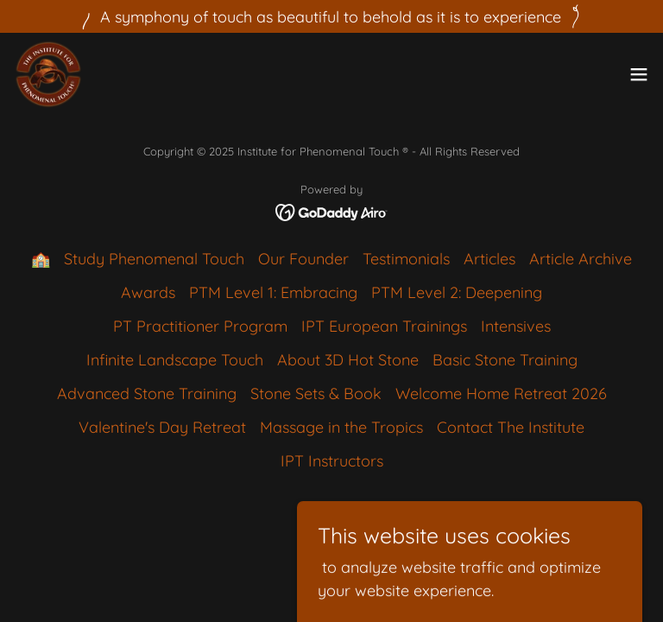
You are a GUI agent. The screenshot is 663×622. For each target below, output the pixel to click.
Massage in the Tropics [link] (341, 427)
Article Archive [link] (580, 259)
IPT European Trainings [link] (384, 326)
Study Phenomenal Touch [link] (154, 259)
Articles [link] (489, 259)
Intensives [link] (516, 326)
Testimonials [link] (406, 259)
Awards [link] (148, 292)
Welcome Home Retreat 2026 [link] (501, 393)
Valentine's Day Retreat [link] (162, 427)
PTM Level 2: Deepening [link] (456, 292)
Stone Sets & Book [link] (316, 393)
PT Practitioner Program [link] (200, 326)
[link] (48, 74)
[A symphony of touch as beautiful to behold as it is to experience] (331, 16)
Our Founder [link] (303, 259)
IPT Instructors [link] (332, 461)
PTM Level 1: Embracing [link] (273, 292)
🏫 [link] (40, 259)
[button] (639, 74)
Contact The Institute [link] (510, 427)
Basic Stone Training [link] (505, 360)
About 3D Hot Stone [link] (348, 360)
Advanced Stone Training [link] (147, 393)
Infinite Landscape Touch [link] (174, 360)
